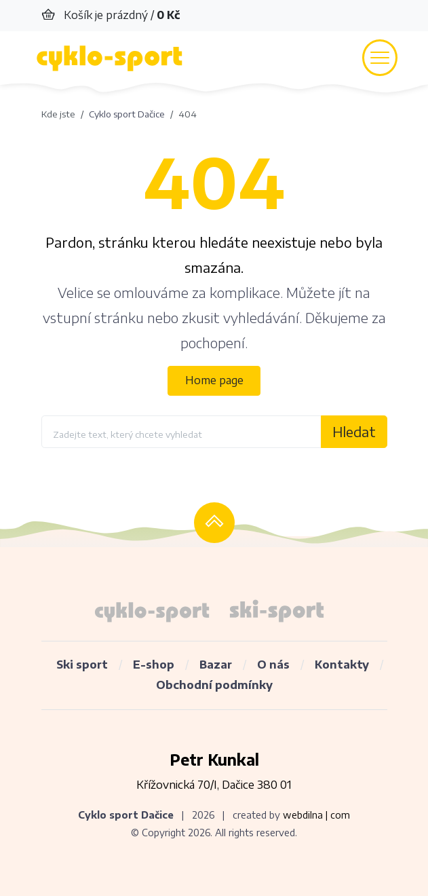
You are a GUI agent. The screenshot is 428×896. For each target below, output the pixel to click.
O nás (273, 664)
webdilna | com (316, 815)
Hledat (354, 431)
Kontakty (342, 664)
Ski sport (82, 664)
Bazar (215, 664)
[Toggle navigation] (379, 57)
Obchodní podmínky (214, 685)
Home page (214, 380)
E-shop (153, 664)
